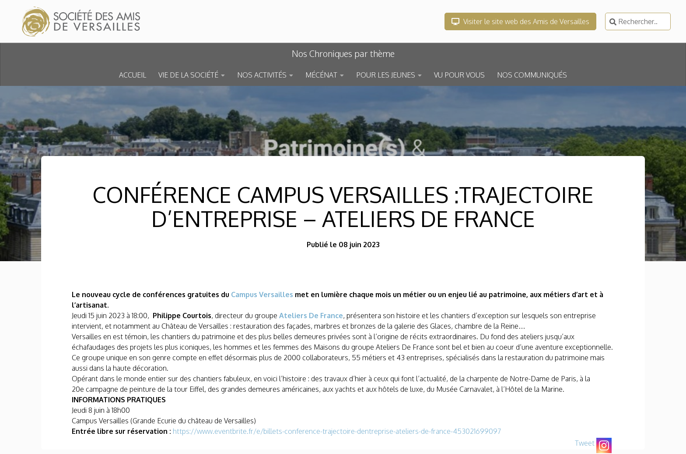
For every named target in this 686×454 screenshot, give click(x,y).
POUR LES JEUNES (385, 75)
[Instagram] (604, 445)
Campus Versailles (262, 294)
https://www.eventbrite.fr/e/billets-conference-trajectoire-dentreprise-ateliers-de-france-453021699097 (337, 431)
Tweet (585, 443)
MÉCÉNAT (321, 75)
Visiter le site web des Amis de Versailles (520, 21)
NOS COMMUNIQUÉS (532, 75)
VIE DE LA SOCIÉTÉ (188, 75)
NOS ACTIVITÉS (262, 75)
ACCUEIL (132, 75)
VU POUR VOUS (459, 75)
